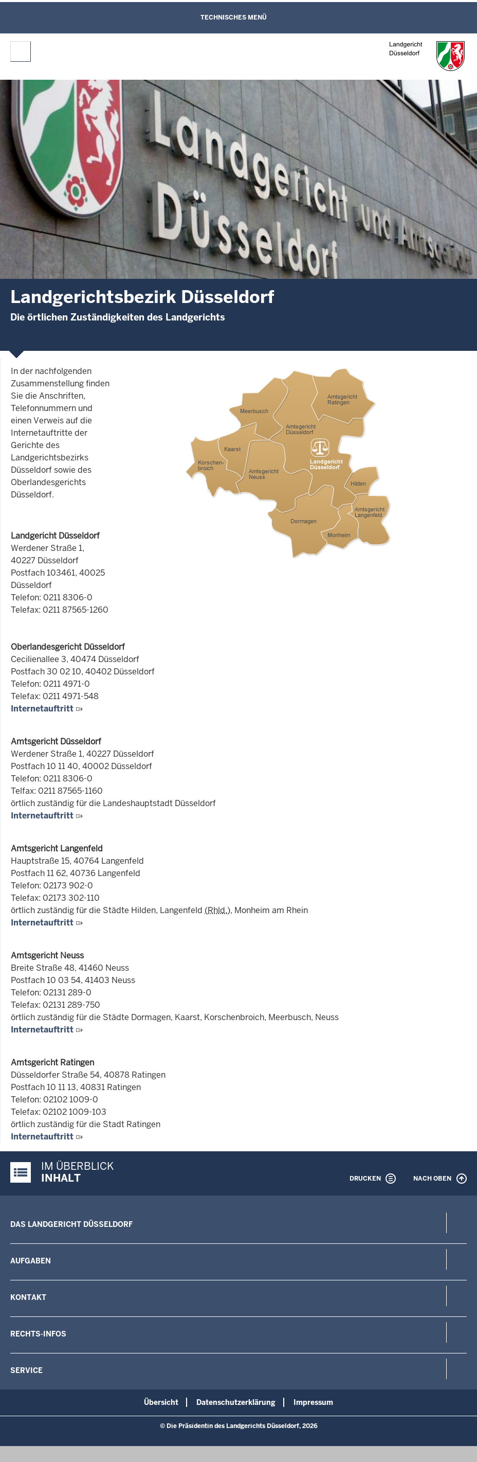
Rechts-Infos (38, 1334)
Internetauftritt (42, 708)
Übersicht (161, 1402)
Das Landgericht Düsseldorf (71, 1224)
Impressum (313, 1402)
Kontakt (28, 1297)
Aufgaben (30, 1260)
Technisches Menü (233, 17)
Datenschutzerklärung (236, 1402)
